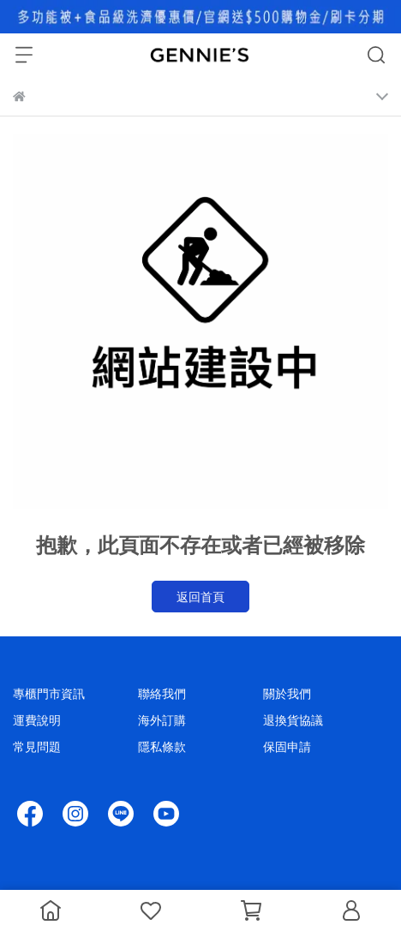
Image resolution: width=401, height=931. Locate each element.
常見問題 (37, 746)
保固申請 (287, 746)
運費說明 (37, 720)
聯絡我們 (162, 693)
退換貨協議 (293, 720)
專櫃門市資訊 (49, 693)
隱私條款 (162, 746)
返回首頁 (200, 597)
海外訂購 (162, 720)
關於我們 (287, 693)
